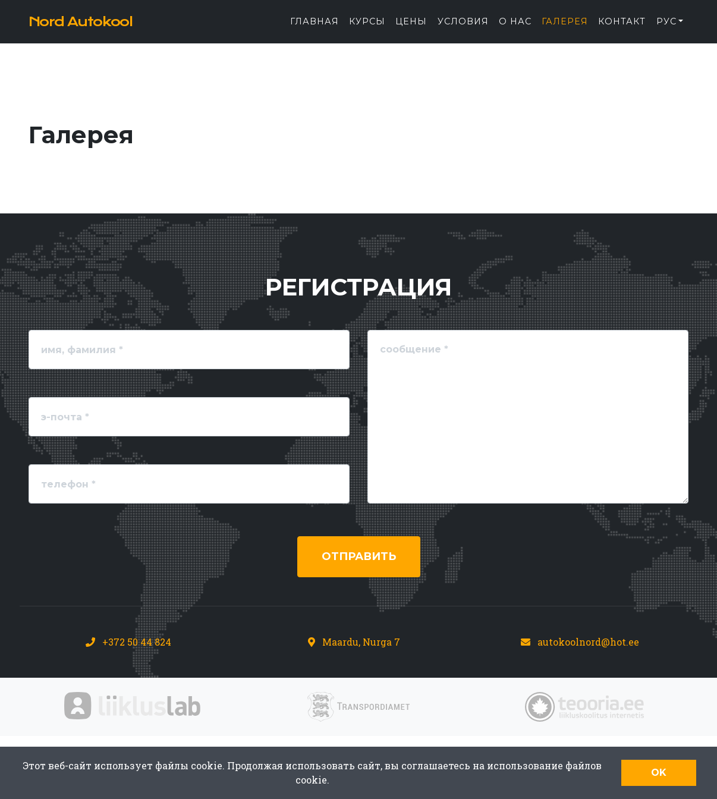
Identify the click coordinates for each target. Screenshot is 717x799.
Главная (314, 30)
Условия (463, 30)
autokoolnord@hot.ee (588, 642)
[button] (669, 30)
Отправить (359, 556)
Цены (411, 30)
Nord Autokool (102, 30)
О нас (515, 30)
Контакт (622, 30)
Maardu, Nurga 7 (361, 642)
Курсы (367, 30)
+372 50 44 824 (136, 642)
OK (658, 772)
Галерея (565, 30)
